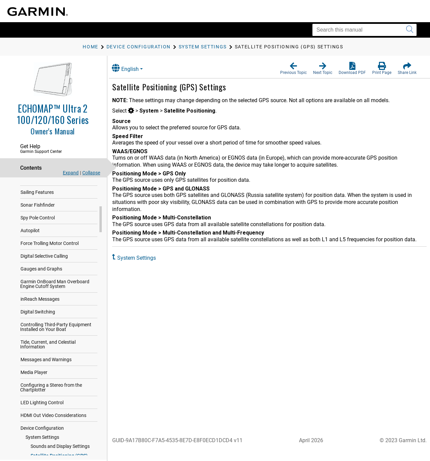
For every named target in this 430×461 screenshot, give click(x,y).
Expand (71, 172)
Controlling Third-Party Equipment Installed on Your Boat (55, 352)
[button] (293, 68)
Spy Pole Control (37, 243)
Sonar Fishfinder (37, 230)
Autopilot (30, 256)
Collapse (91, 172)
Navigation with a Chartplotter (52, 205)
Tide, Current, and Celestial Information (48, 370)
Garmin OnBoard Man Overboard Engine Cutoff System (54, 309)
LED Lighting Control (41, 428)
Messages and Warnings (46, 385)
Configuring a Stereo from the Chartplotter (51, 413)
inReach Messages (39, 324)
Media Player (33, 398)
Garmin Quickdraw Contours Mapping (50, 190)
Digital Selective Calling (44, 281)
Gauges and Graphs (41, 294)
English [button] (132, 68)
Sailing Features (37, 217)
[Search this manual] (364, 30)
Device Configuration (42, 453)
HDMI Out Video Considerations (53, 441)
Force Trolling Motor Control (49, 268)
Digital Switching (37, 337)
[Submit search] (410, 30)
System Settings (144, 258)
